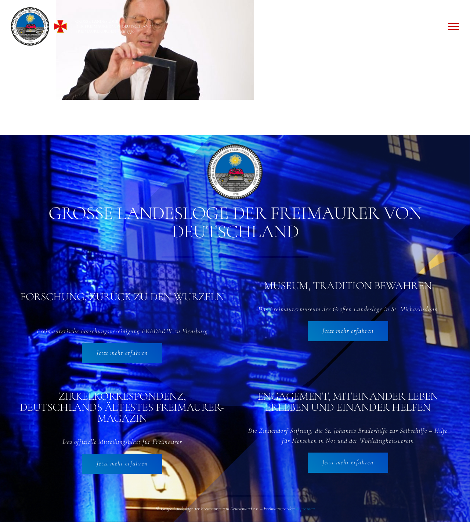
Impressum (305, 509)
